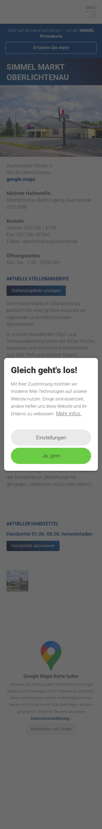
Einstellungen (51, 438)
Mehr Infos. (69, 413)
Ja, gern (51, 456)
